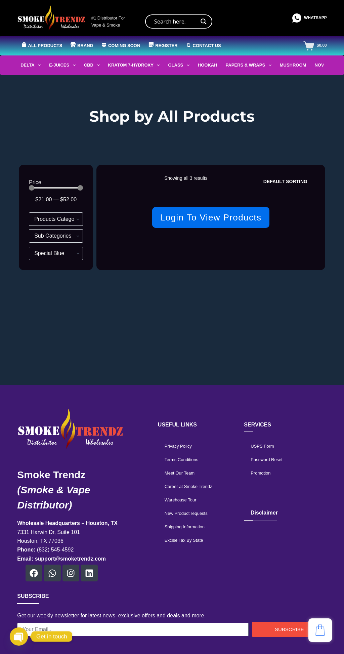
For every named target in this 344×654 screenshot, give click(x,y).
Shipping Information (185, 526)
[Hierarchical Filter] (56, 219)
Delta (31, 65)
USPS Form (262, 446)
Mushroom (293, 65)
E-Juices (63, 65)
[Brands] (56, 253)
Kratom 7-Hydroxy (135, 65)
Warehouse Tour (181, 499)
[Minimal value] (56, 188)
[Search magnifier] (203, 21)
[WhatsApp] (309, 18)
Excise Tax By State (184, 540)
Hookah (207, 65)
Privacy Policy (178, 446)
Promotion (260, 473)
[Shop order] (288, 181)
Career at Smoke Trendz (188, 486)
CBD (93, 65)
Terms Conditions (181, 459)
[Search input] (175, 21)
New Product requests (186, 513)
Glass (180, 65)
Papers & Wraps (250, 65)
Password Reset (267, 459)
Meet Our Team (180, 473)
